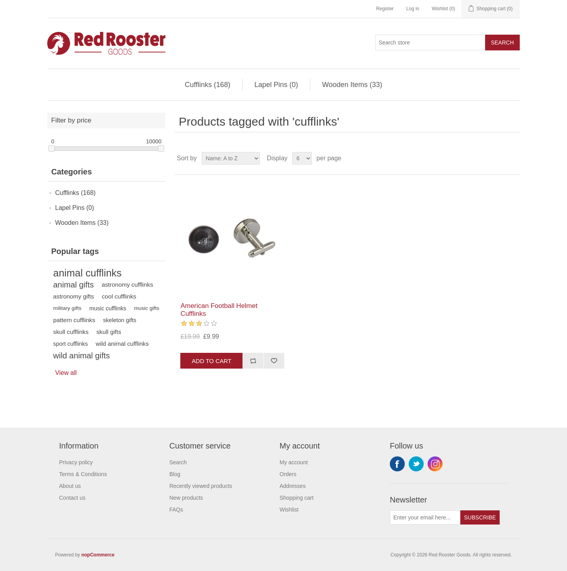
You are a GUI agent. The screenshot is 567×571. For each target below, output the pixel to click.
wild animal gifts (81, 355)
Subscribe (480, 517)
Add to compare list (253, 361)
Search (502, 42)
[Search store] (430, 42)
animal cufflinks (87, 272)
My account (294, 462)
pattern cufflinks (74, 320)
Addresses (293, 486)
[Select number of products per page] (302, 158)
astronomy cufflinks (127, 284)
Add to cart (212, 361)
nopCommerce (98, 555)
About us (70, 486)
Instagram (435, 463)
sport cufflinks (70, 344)
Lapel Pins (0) (276, 85)
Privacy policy (76, 462)
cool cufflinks (119, 296)
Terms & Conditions (83, 474)
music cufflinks (107, 308)
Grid (499, 158)
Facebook (397, 463)
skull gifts (108, 331)
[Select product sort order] (231, 158)
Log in (412, 8)
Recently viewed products (200, 486)
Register (385, 8)
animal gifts (73, 284)
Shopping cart (296, 498)
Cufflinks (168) (207, 85)
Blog (174, 474)
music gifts (146, 308)
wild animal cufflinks (122, 343)
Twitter (416, 463)
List (513, 158)
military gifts (67, 308)
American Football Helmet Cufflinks (219, 309)
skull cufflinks (71, 331)
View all (66, 372)
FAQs (176, 509)
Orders (288, 474)
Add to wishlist (273, 361)
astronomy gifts (73, 296)
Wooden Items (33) (352, 85)
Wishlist (289, 509)
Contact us (72, 498)
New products (186, 498)
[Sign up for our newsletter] (425, 517)
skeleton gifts (119, 320)
